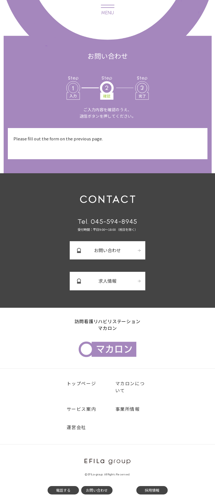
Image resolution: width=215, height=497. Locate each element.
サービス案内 (81, 408)
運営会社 (76, 427)
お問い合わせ (107, 250)
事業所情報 (127, 408)
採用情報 (152, 490)
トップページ (81, 383)
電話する (63, 490)
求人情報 (107, 280)
